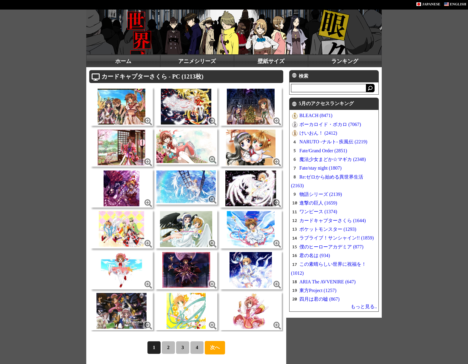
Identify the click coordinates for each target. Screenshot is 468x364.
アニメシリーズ (197, 61)
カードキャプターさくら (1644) (332, 220)
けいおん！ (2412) (318, 133)
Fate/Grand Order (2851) (323, 150)
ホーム (123, 61)
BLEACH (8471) (315, 115)
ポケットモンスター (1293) (327, 229)
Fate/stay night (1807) (320, 168)
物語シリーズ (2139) (320, 194)
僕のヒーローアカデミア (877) (331, 246)
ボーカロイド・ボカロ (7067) (330, 124)
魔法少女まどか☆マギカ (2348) (332, 159)
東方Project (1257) (317, 290)
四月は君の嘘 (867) (319, 299)
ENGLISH (455, 4)
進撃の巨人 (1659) (318, 202)
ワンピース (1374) (318, 211)
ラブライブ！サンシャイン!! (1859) (336, 237)
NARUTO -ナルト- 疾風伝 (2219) (333, 141)
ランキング (344, 61)
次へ (215, 347)
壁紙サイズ (271, 61)
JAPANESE (428, 4)
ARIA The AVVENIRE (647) (327, 281)
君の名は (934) (314, 255)
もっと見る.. (364, 306)
